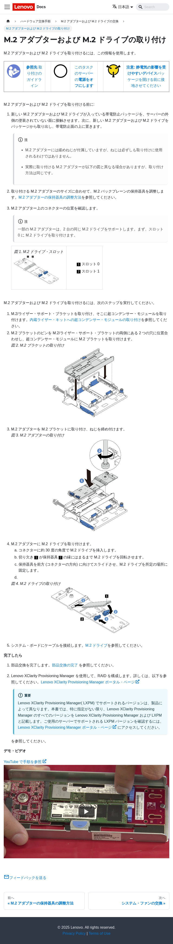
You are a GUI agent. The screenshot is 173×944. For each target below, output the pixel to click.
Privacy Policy (74, 933)
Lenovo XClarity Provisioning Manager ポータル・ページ (90, 682)
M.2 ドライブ (96, 645)
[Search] (152, 7)
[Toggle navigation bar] (7, 6)
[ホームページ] (8, 21)
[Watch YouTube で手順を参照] (86, 811)
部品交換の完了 (65, 665)
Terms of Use (99, 933)
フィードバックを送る (25, 878)
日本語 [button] (120, 7)
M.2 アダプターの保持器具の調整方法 (50, 197)
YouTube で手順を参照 (25, 762)
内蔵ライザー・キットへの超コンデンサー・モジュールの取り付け (85, 320)
